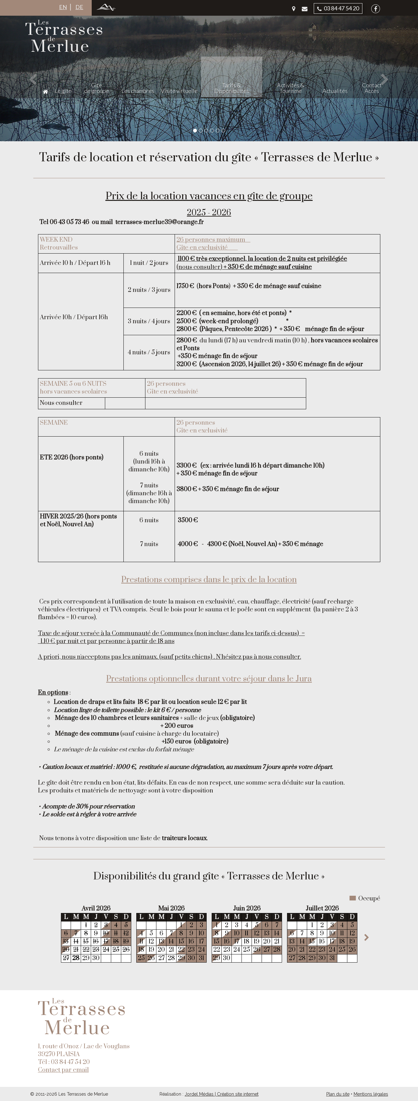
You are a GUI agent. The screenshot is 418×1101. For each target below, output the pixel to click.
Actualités (350, 49)
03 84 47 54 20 (338, 8)
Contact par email (63, 1070)
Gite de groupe (161, 47)
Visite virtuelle (237, 49)
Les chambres (196, 49)
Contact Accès (379, 47)
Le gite (133, 49)
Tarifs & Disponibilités (280, 47)
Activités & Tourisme (317, 47)
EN (63, 6)
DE (79, 6)
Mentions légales (371, 1094)
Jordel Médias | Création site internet (221, 1094)
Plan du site (338, 1094)
